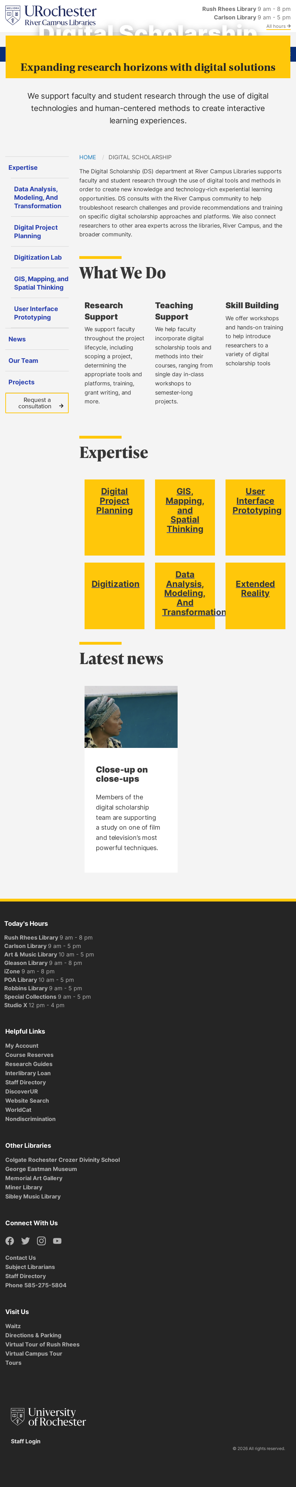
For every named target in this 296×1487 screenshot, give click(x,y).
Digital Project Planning (114, 500)
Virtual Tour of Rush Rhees (42, 1344)
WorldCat (18, 1110)
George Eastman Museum (41, 1169)
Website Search (27, 1100)
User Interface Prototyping (257, 500)
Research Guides (29, 1064)
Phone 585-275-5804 (36, 1285)
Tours (13, 1363)
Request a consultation (40, 403)
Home (87, 157)
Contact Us (20, 1258)
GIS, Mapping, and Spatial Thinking (185, 510)
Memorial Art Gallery (33, 1178)
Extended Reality (255, 588)
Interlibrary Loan (28, 1073)
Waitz (13, 1326)
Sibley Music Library (33, 1196)
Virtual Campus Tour (33, 1353)
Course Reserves (29, 1055)
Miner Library (23, 1187)
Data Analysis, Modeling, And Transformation (194, 593)
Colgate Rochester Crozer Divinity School (62, 1160)
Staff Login (26, 1441)
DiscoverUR (21, 1091)
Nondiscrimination (30, 1119)
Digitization (116, 584)
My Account (21, 1045)
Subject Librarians (30, 1267)
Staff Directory (25, 1082)
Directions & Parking (33, 1335)
